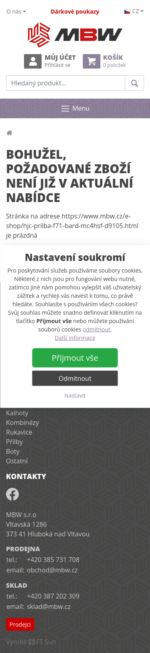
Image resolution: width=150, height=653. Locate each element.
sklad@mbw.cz (48, 606)
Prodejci (20, 624)
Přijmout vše (75, 357)
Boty (13, 451)
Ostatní (17, 461)
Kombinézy (22, 422)
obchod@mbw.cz (52, 570)
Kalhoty (17, 412)
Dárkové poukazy (75, 11)
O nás (14, 11)
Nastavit (75, 395)
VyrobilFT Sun (31, 641)
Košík (104, 61)
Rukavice (19, 432)
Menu (75, 108)
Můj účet (50, 61)
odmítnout (96, 329)
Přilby (14, 441)
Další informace (75, 338)
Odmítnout (75, 378)
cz (131, 11)
